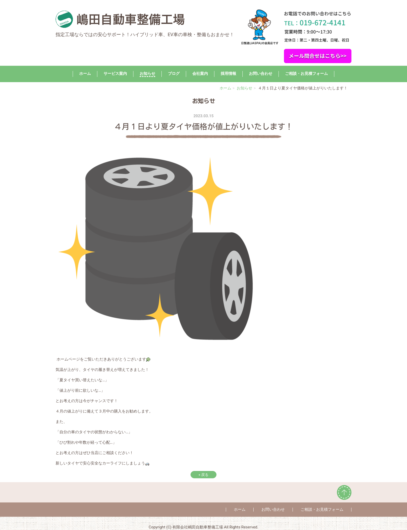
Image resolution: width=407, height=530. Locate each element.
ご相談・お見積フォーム (306, 73)
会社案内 (200, 73)
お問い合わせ (260, 73)
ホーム (85, 73)
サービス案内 (115, 73)
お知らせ (147, 73)
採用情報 (228, 73)
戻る (203, 475)
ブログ (174, 73)
